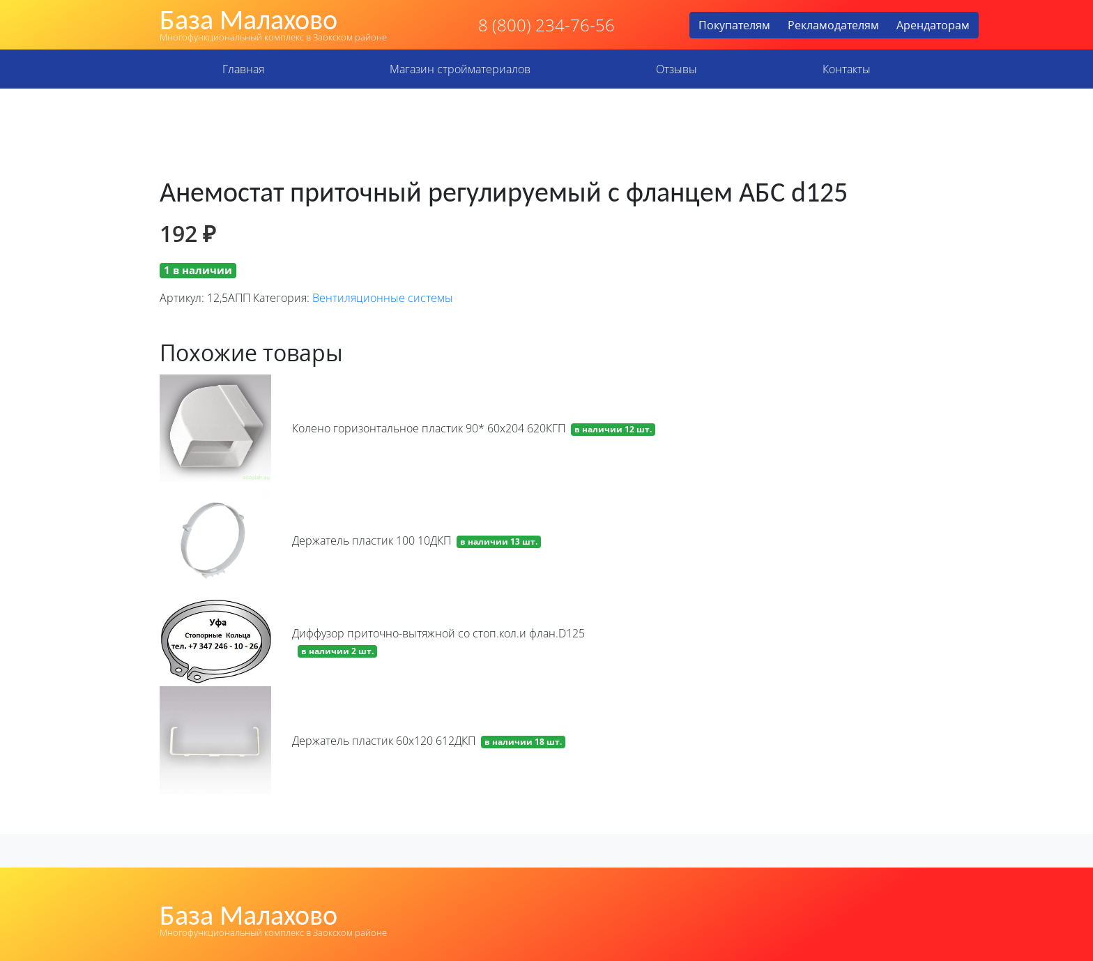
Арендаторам (933, 25)
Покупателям (734, 25)
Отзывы (676, 69)
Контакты (847, 69)
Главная (243, 69)
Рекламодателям (833, 25)
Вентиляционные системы (382, 297)
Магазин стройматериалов (460, 69)
